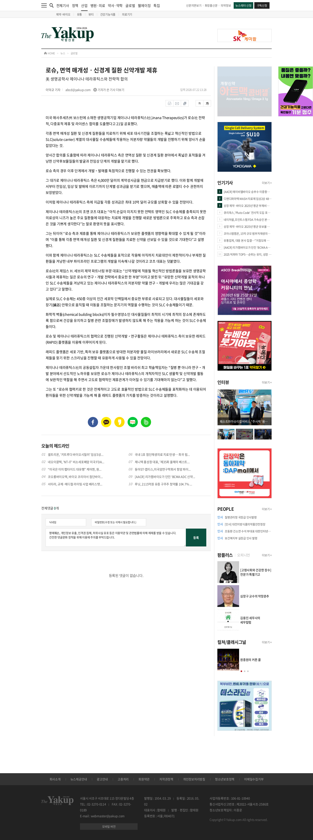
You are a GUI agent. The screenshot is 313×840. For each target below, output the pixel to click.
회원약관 (144, 779)
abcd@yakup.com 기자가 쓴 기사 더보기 (94, 89)
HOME (49, 53)
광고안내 (102, 779)
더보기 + (267, 183)
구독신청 (262, 5)
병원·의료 (97, 5)
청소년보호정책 (224, 779)
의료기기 (127, 14)
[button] (241, 671)
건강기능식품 (108, 14)
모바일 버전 (109, 826)
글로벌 (130, 5)
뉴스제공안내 (78, 779)
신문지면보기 (193, 5)
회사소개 (55, 779)
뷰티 (91, 14)
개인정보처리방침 (194, 779)
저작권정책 (166, 779)
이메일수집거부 (253, 779)
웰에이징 (144, 5)
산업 (84, 7)
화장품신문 (211, 5)
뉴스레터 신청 (243, 5)
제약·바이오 (63, 14)
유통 (79, 14)
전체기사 (62, 5)
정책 (75, 5)
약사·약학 (115, 5)
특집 (156, 5)
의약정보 (226, 5)
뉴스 (62, 53)
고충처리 (123, 779)
